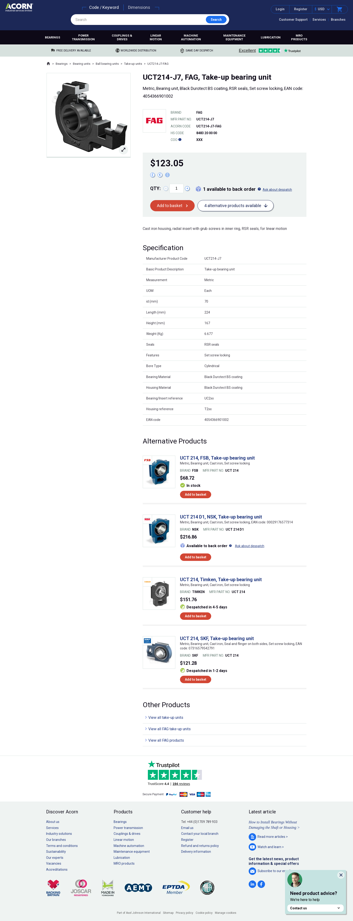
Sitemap (168, 912)
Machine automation (191, 37)
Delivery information (196, 851)
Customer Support (293, 19)
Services (319, 19)
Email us (187, 828)
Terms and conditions (62, 846)
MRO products (299, 37)
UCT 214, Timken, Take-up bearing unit (221, 579)
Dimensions (139, 7)
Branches (338, 19)
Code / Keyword (104, 7)
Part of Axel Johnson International (139, 912)
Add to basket (169, 205)
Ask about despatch (277, 189)
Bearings (52, 37)
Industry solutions (59, 834)
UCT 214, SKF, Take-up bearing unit (217, 638)
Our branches (56, 840)
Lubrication (271, 37)
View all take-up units (165, 717)
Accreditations (57, 869)
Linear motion (156, 37)
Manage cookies (225, 912)
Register (300, 9)
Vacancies (53, 863)
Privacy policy (184, 912)
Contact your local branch (199, 834)
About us (52, 822)
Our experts (54, 858)
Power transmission (83, 37)
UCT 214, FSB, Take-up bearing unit (217, 458)
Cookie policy (204, 912)
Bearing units (81, 63)
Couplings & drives (122, 37)
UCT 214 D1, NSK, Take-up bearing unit (221, 517)
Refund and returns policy (200, 846)
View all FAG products (166, 740)
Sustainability (56, 851)
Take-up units (133, 63)
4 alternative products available (232, 205)
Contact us (315, 908)
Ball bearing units (107, 63)
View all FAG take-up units (169, 729)
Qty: (155, 188)
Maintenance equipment (234, 37)
